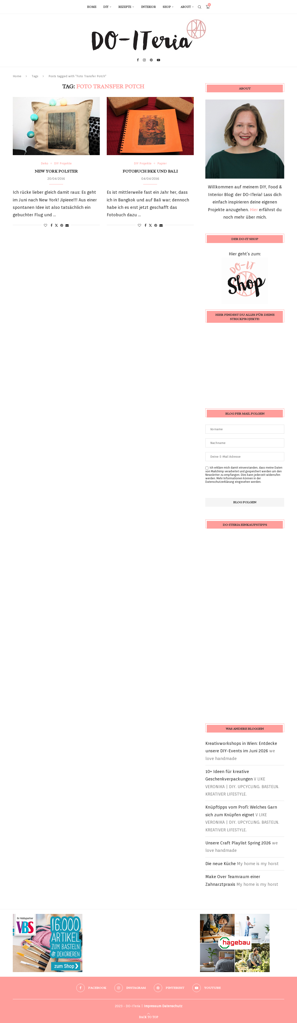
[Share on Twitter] (56, 225)
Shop (167, 7)
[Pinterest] (151, 60)
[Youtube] (158, 60)
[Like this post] (45, 225)
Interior (148, 7)
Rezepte (124, 7)
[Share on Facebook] (51, 225)
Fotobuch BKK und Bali (150, 171)
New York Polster (56, 171)
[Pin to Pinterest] (61, 225)
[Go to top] (148, 1016)
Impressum (152, 1006)
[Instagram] (144, 60)
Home (91, 7)
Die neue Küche (220, 863)
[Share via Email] (67, 225)
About (186, 7)
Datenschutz (172, 1006)
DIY (105, 7)
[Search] (199, 7)
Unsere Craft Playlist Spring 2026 (238, 842)
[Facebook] (138, 60)
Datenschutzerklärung (219, 481)
